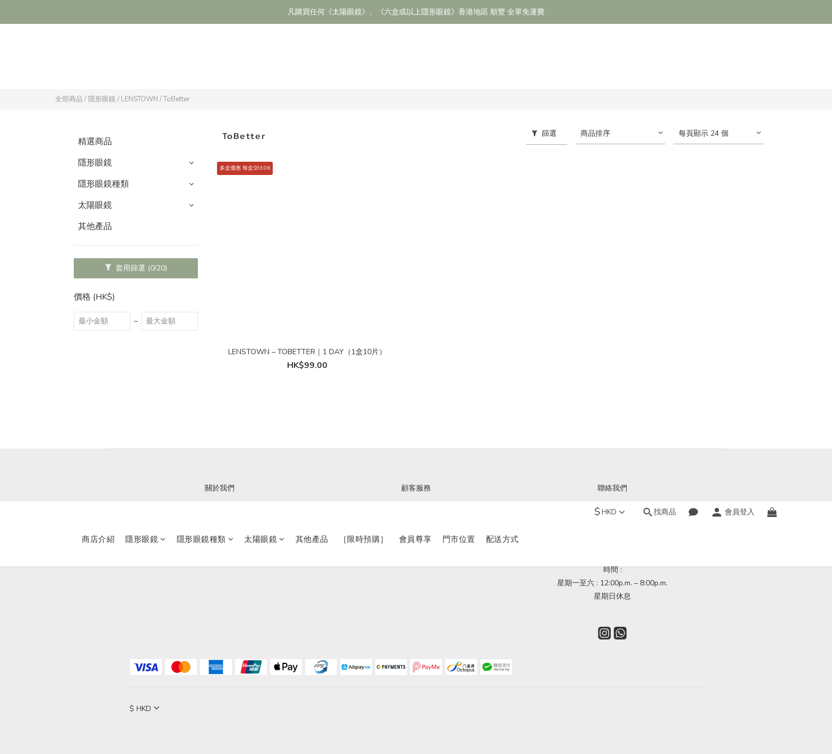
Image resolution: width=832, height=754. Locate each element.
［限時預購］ (363, 62)
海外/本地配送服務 (416, 517)
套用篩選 (136, 268)
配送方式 (502, 62)
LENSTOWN (139, 99)
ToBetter (176, 99)
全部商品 (69, 99)
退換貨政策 (416, 530)
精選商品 (95, 141)
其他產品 (312, 62)
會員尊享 (415, 62)
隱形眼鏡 (145, 62)
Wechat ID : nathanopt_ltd (612, 543)
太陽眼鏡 (264, 62)
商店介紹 (98, 62)
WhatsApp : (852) (595, 517)
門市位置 (459, 62)
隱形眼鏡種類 (205, 62)
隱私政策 (416, 556)
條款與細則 (416, 543)
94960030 (662, 517)
